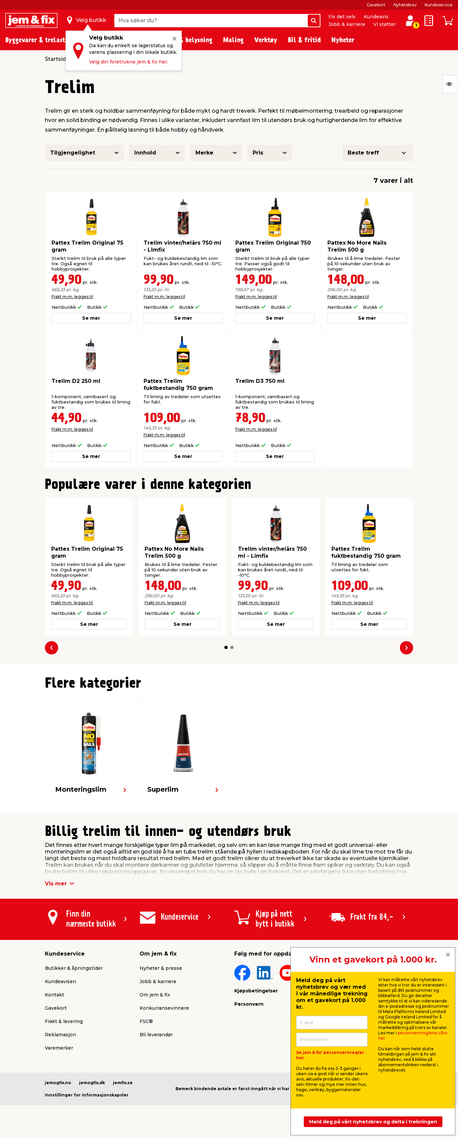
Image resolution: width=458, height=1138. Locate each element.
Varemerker (59, 1048)
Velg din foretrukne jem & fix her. (128, 62)
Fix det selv (342, 17)
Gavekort (376, 5)
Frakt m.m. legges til (72, 296)
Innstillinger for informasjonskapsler (87, 1095)
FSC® (146, 1021)
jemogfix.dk (92, 1083)
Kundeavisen (60, 981)
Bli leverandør (156, 1035)
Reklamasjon (60, 1035)
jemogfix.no (58, 1083)
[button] (226, 647)
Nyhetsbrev (405, 5)
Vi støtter (384, 24)
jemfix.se (123, 1083)
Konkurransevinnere (164, 1008)
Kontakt (54, 995)
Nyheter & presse (161, 968)
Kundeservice (439, 5)
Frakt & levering (64, 1021)
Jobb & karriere (346, 24)
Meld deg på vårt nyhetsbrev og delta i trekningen (373, 1122)
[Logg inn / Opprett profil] (410, 20)
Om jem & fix (155, 995)
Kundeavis (376, 17)
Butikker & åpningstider (74, 968)
